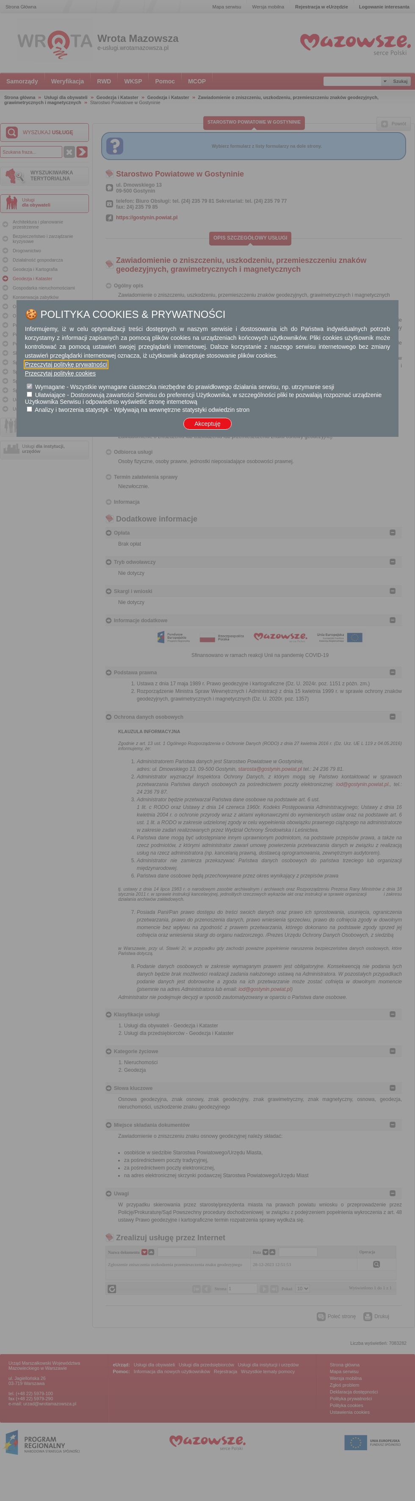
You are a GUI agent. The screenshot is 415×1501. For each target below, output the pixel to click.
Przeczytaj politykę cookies (60, 373)
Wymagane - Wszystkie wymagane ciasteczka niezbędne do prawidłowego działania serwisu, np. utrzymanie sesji (184, 387)
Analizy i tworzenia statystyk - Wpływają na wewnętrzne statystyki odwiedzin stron (142, 409)
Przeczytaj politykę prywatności (66, 364)
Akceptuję (207, 423)
